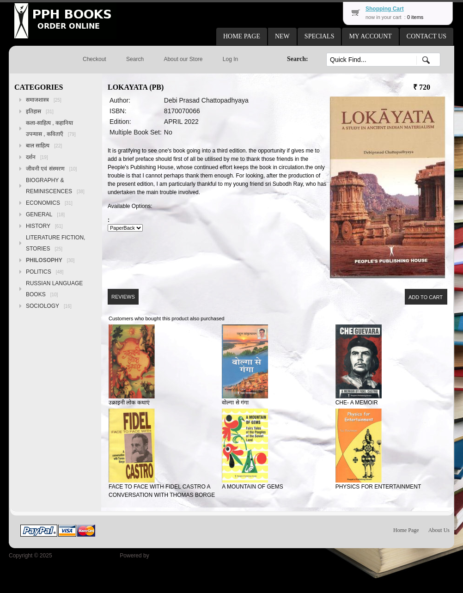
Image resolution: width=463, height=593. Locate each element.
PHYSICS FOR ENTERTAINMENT (378, 486)
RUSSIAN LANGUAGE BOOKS (54, 289)
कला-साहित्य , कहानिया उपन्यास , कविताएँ (51, 128)
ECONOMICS (49, 203)
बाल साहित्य (44, 145)
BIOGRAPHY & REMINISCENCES (55, 186)
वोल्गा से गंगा (235, 402)
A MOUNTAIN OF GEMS (252, 486)
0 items (415, 17)
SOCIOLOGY (49, 306)
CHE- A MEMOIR (356, 402)
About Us (439, 530)
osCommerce (167, 555)
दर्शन (37, 157)
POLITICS (44, 272)
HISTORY (44, 226)
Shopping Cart (385, 9)
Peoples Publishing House (86, 555)
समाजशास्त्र (43, 100)
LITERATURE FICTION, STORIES (55, 243)
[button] (241, 36)
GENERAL (45, 214)
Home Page (406, 530)
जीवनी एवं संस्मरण (51, 168)
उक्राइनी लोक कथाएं (129, 402)
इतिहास (40, 111)
